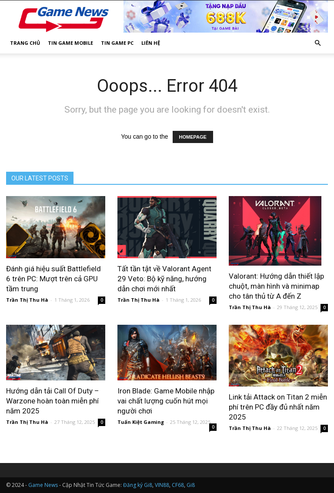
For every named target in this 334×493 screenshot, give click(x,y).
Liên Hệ (150, 43)
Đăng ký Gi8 (137, 485)
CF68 (178, 485)
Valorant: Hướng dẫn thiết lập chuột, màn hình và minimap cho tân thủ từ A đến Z (276, 286)
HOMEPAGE (193, 137)
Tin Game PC (117, 43)
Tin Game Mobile (70, 43)
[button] (317, 43)
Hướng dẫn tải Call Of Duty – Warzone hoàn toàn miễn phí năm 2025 (52, 400)
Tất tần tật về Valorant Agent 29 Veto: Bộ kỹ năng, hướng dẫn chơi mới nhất (164, 278)
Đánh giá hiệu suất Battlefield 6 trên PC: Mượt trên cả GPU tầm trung (53, 278)
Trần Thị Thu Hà (27, 299)
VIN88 (162, 485)
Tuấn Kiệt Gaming (140, 422)
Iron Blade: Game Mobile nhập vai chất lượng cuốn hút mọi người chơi (165, 400)
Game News (43, 485)
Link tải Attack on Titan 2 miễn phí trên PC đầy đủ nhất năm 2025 (278, 407)
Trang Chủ (25, 43)
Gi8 (191, 485)
